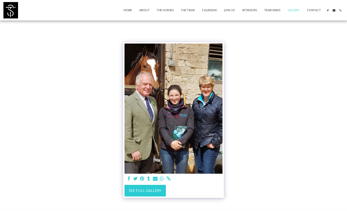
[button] (328, 10)
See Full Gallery (145, 190)
